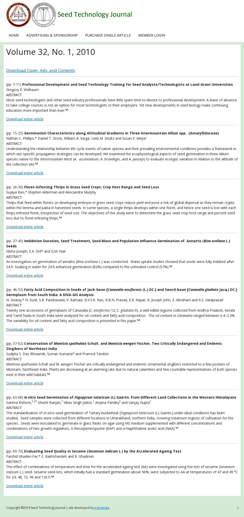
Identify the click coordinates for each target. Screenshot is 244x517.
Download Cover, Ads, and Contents (40, 70)
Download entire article (24, 119)
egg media (101, 508)
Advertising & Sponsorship (52, 35)
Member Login (151, 35)
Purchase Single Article (108, 35)
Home (14, 35)
